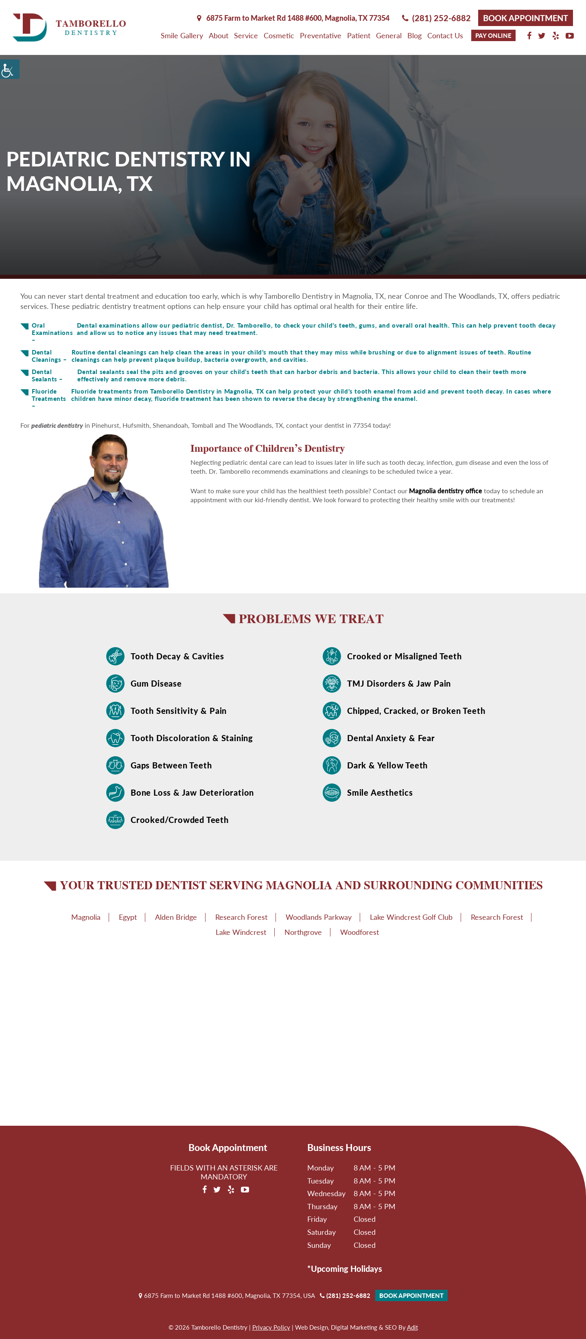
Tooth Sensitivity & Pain (179, 710)
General (389, 35)
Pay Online (493, 35)
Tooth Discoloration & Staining (192, 738)
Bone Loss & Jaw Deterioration (192, 792)
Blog (414, 35)
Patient (358, 35)
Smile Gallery (182, 35)
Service (246, 35)
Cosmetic (279, 35)
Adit (412, 1327)
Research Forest (241, 916)
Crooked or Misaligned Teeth (404, 656)
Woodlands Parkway (319, 916)
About (218, 35)
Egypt (128, 916)
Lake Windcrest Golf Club (411, 916)
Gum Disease (156, 683)
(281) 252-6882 (436, 18)
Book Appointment (525, 18)
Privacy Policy (271, 1327)
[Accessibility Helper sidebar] (10, 69)
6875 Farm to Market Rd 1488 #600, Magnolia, (293, 17)
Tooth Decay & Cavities (177, 656)
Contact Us (445, 35)
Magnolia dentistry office (445, 490)
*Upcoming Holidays (344, 1268)
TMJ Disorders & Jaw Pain (399, 683)
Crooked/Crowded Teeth (180, 820)
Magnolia (86, 916)
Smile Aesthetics (380, 792)
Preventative (320, 35)
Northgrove (303, 932)
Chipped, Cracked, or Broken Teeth (416, 710)
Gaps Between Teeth (171, 765)
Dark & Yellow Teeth (387, 765)
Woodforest (359, 932)
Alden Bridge (176, 916)
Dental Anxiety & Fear (391, 738)
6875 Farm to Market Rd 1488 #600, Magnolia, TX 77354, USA (227, 1295)
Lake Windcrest (241, 932)
